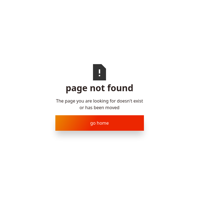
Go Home (99, 123)
